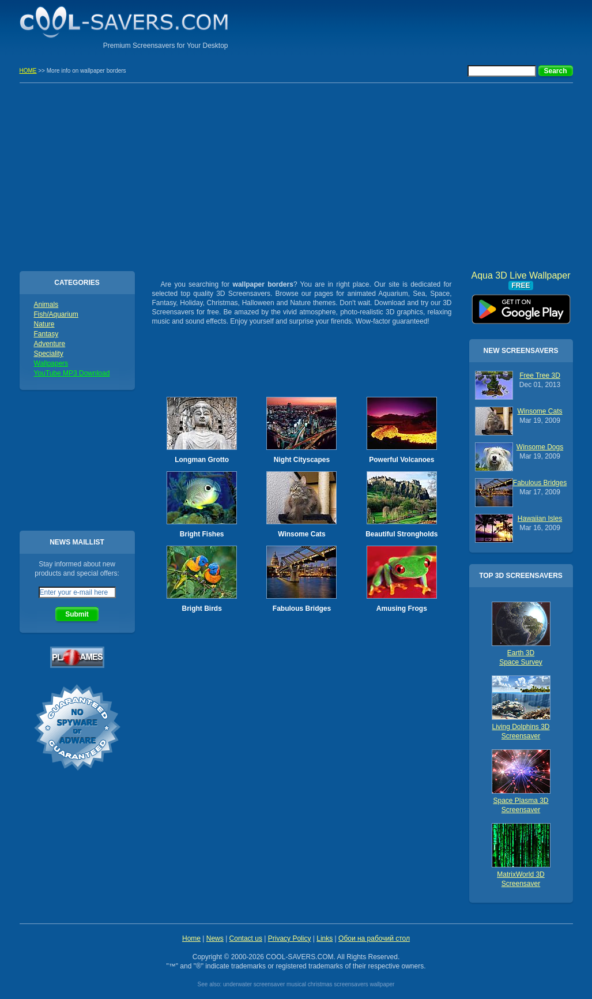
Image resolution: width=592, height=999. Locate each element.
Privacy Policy (289, 938)
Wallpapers (51, 363)
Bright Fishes (202, 534)
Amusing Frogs (401, 608)
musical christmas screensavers (327, 984)
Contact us (245, 938)
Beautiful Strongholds (401, 534)
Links (324, 938)
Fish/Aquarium (56, 314)
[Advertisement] (438, 26)
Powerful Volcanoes (401, 460)
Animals (46, 305)
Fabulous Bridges (302, 608)
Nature (44, 324)
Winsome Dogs (539, 447)
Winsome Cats (302, 534)
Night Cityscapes (302, 460)
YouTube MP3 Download (72, 373)
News (215, 938)
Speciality (48, 354)
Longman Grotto (202, 460)
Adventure (50, 344)
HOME (28, 70)
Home (191, 938)
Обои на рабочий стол (374, 938)
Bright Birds (201, 608)
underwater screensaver (254, 984)
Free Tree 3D (539, 375)
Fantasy (46, 334)
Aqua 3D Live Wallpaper (521, 305)
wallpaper (382, 984)
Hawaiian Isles (540, 518)
